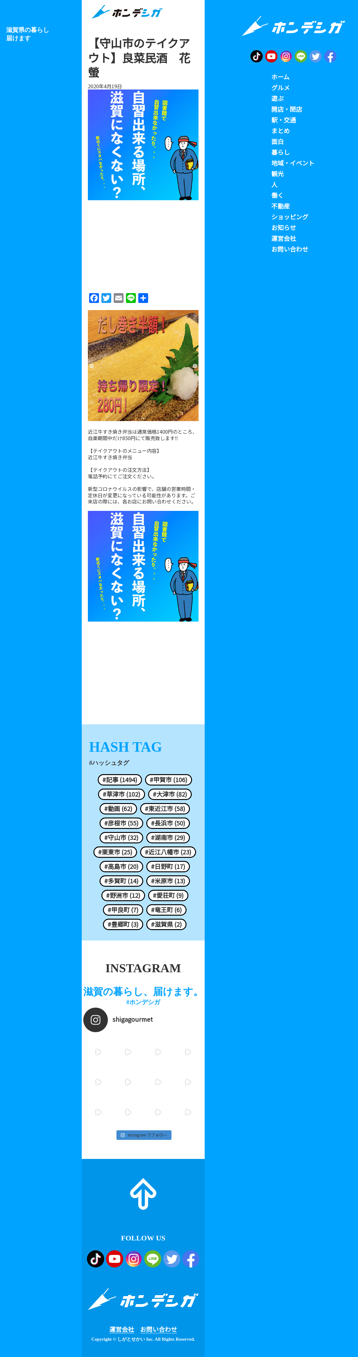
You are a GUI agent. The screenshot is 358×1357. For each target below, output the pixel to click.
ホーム (280, 77)
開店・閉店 (286, 109)
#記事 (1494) (119, 780)
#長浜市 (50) (168, 823)
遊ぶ (277, 98)
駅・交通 (283, 120)
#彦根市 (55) (121, 823)
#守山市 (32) (121, 838)
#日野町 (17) (168, 866)
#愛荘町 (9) (168, 895)
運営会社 (121, 1329)
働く (277, 195)
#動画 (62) (118, 809)
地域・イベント (292, 163)
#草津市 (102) (121, 794)
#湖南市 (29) (168, 838)
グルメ (280, 88)
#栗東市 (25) (115, 852)
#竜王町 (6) (166, 910)
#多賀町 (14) (121, 881)
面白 (277, 141)
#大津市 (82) (170, 794)
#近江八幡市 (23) (168, 852)
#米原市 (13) (168, 881)
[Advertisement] (143, 244)
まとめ (280, 131)
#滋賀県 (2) (166, 924)
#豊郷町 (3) (123, 924)
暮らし (280, 152)
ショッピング (289, 217)
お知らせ (283, 228)
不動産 (280, 206)
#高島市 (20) (121, 866)
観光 (277, 174)
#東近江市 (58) (165, 809)
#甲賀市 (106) (168, 780)
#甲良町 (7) (123, 910)
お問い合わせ (158, 1329)
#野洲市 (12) (123, 895)
